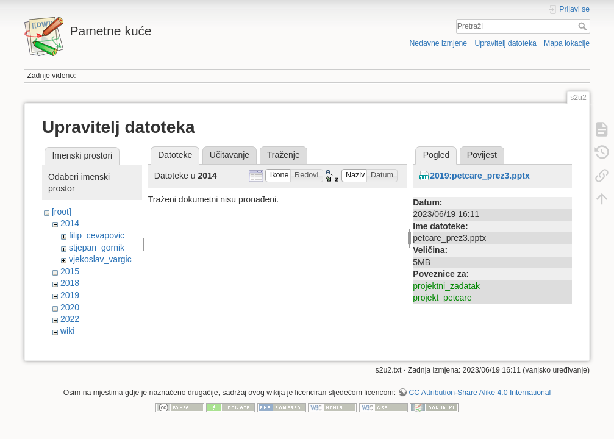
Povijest (482, 155)
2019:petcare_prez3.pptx (479, 175)
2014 (69, 223)
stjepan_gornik (96, 247)
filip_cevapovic (96, 235)
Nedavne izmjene (438, 43)
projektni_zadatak (446, 286)
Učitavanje (229, 155)
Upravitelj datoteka (505, 43)
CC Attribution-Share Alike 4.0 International (480, 398)
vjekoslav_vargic (100, 259)
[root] (61, 211)
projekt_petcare (442, 297)
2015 (69, 271)
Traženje (283, 155)
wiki (67, 331)
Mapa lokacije (567, 43)
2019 (69, 295)
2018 (69, 283)
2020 (69, 307)
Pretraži (584, 26)
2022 (69, 319)
